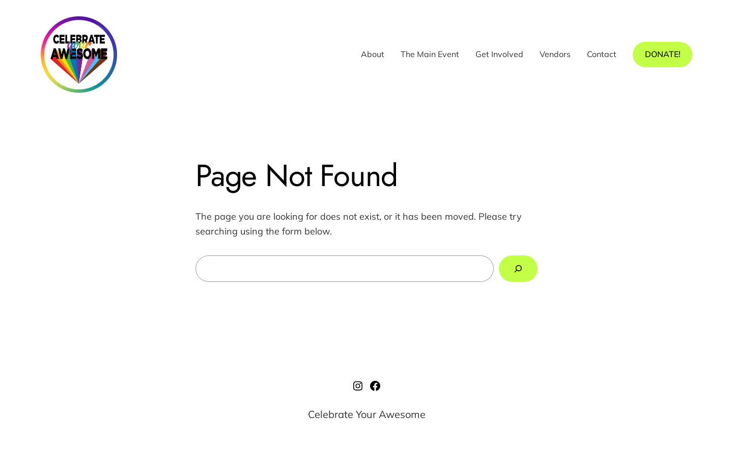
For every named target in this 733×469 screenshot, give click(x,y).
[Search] (518, 268)
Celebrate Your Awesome (367, 414)
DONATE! (663, 54)
